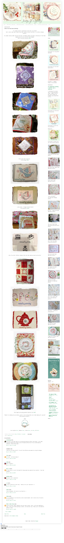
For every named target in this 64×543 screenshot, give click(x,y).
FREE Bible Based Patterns (20, 24)
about (49, 24)
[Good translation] (2, 528)
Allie (7, 455)
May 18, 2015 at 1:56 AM (10, 486)
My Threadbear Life (52, 402)
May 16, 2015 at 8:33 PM (10, 458)
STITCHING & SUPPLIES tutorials (42, 24)
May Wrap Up (51, 398)
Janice (50, 397)
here (17, 430)
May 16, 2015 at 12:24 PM (11, 445)
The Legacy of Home (52, 394)
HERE (30, 38)
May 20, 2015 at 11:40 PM (11, 509)
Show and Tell (10, 435)
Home (4, 24)
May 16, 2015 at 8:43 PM (10, 465)
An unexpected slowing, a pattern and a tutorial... (53, 88)
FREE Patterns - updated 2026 (11, 24)
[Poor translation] (5, 528)
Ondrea (7, 496)
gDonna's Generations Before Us (53, 416)
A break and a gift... (53, 410)
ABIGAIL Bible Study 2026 (29, 24)
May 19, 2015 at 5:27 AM (10, 492)
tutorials (35, 24)
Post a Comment (8, 511)
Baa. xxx (8, 468)
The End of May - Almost (53, 400)
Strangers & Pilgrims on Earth (53, 412)
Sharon (7, 489)
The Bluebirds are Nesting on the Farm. (53, 406)
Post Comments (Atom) (14, 515)
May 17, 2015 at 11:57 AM (11, 479)
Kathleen (8, 476)
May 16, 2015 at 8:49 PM (10, 472)
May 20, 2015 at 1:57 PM (10, 500)
